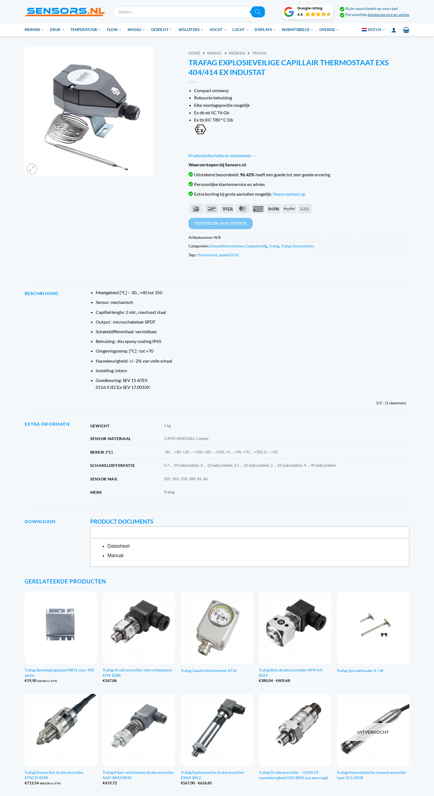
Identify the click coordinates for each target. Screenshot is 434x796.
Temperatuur (85, 29)
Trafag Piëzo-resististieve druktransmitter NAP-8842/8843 (138, 775)
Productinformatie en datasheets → (222, 155)
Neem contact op (289, 194)
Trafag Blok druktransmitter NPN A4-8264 (291, 673)
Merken (34, 29)
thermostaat (207, 255)
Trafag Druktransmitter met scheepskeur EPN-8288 (137, 673)
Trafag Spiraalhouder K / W (360, 670)
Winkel (214, 53)
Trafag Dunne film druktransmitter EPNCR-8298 (54, 775)
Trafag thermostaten (297, 246)
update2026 (229, 255)
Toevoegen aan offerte (220, 223)
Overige (329, 29)
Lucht (240, 29)
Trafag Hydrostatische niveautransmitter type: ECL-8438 (372, 775)
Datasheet (118, 546)
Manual (115, 555)
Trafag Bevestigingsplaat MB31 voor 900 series (59, 673)
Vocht (218, 29)
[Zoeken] (258, 11)
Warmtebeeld (297, 29)
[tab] (249, 532)
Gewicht (161, 29)
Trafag (259, 53)
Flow (114, 29)
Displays (265, 29)
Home (194, 53)
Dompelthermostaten (227, 246)
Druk (57, 29)
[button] (307, 12)
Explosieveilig (256, 246)
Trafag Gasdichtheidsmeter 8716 (209, 670)
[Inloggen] (394, 30)
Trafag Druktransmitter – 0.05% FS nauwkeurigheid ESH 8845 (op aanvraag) (293, 775)
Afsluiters (191, 29)
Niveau (136, 29)
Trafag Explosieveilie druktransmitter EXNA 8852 (212, 775)
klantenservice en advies (388, 14)
